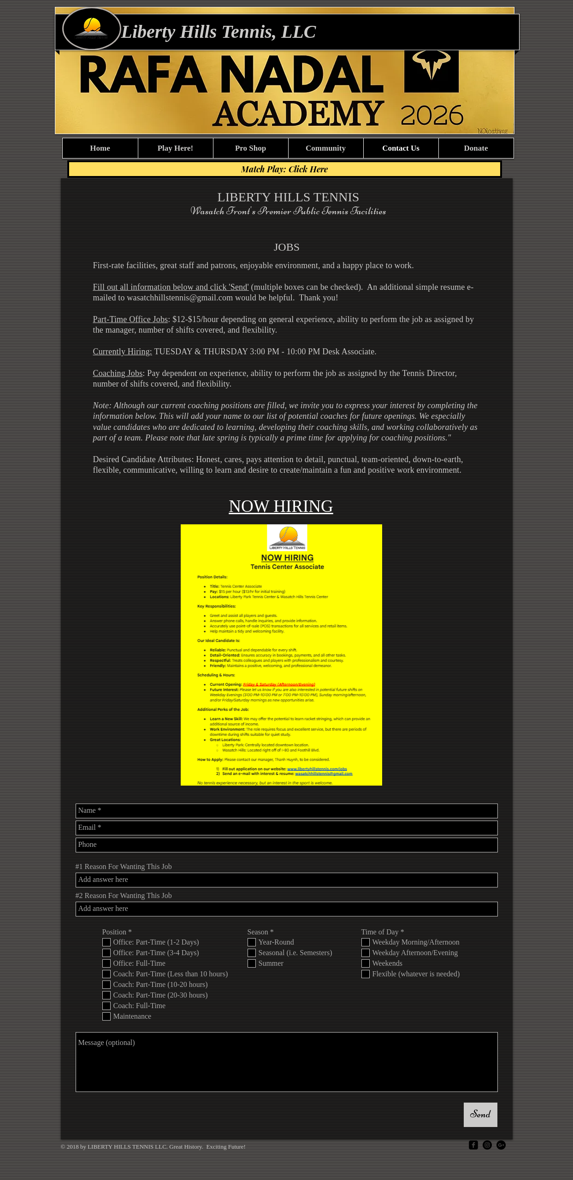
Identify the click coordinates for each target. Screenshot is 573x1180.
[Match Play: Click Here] (284, 169)
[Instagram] (487, 1145)
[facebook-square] (473, 1145)
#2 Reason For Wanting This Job (124, 895)
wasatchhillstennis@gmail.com (180, 297)
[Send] (480, 1115)
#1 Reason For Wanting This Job (124, 866)
